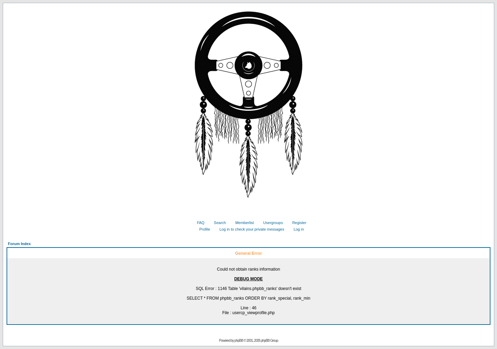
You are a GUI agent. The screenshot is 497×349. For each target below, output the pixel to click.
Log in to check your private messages (249, 229)
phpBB (238, 340)
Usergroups (270, 223)
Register (296, 223)
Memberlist (242, 223)
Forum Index (19, 244)
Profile (202, 229)
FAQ (198, 223)
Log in (296, 229)
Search (217, 223)
